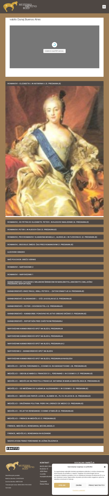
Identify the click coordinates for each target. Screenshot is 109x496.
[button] (105, 467)
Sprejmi (62, 485)
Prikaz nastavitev (97, 485)
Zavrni (79, 485)
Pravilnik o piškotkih (79, 490)
